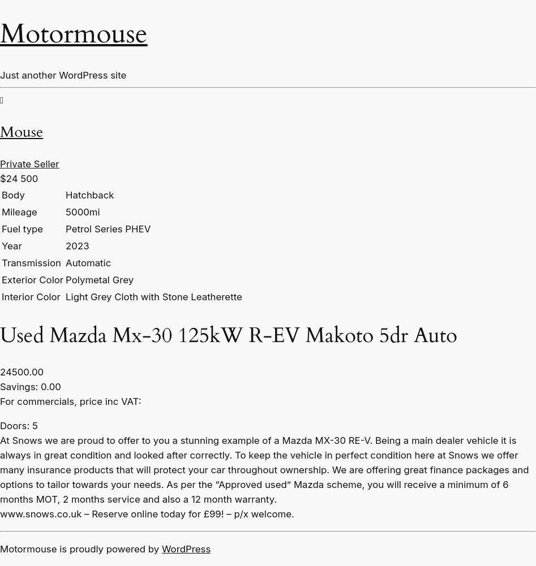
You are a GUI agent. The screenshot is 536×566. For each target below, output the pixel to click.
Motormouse (74, 33)
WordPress (186, 549)
